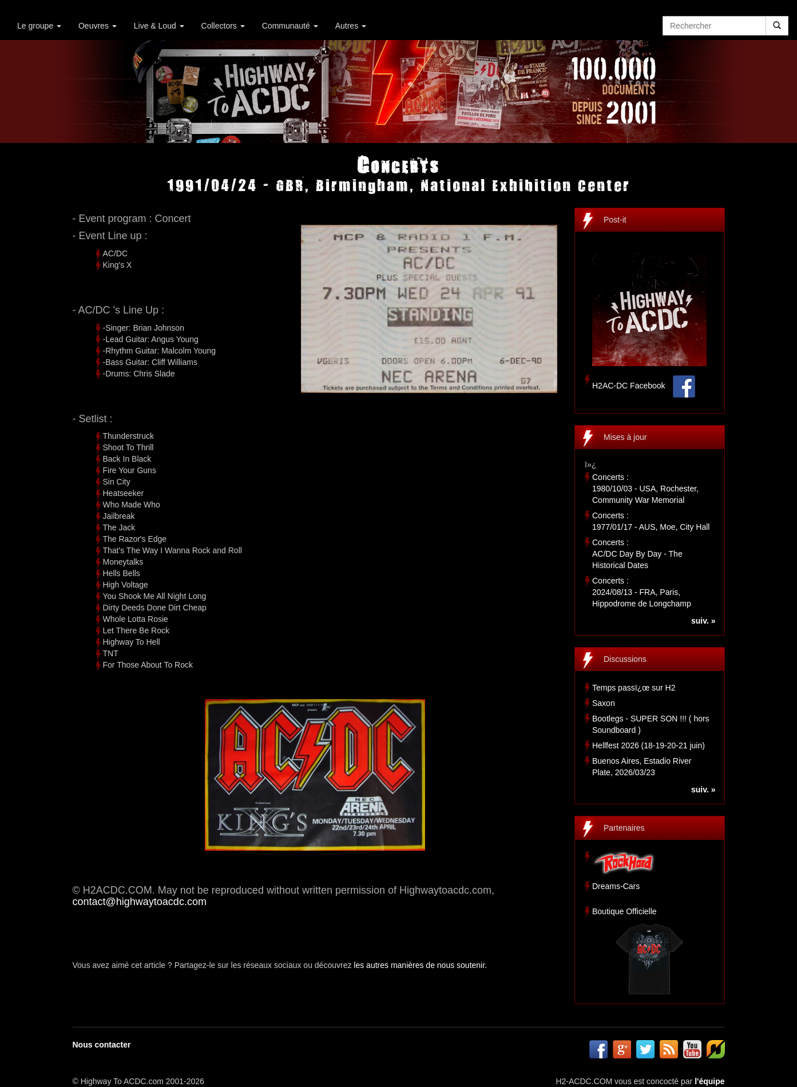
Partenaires (624, 827)
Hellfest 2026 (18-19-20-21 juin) (648, 745)
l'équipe (709, 1081)
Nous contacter (102, 1044)
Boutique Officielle (624, 911)
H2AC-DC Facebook (628, 385)
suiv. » (703, 620)
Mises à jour (625, 437)
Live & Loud (159, 25)
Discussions (625, 659)
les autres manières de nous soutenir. (420, 965)
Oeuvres (97, 25)
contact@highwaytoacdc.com (140, 901)
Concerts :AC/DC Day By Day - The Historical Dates (637, 554)
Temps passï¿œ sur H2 (633, 687)
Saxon (603, 703)
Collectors (223, 25)
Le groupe (39, 25)
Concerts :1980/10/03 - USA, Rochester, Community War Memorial (645, 489)
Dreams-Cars (616, 886)
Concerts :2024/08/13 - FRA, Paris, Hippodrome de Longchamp (641, 592)
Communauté (290, 25)
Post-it (615, 219)
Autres (350, 25)
